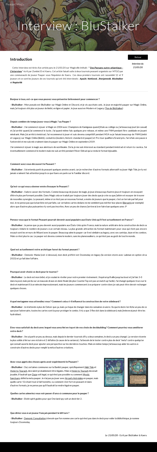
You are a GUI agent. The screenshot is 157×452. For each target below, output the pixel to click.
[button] (153, 4)
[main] (78, 25)
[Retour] (138, 57)
